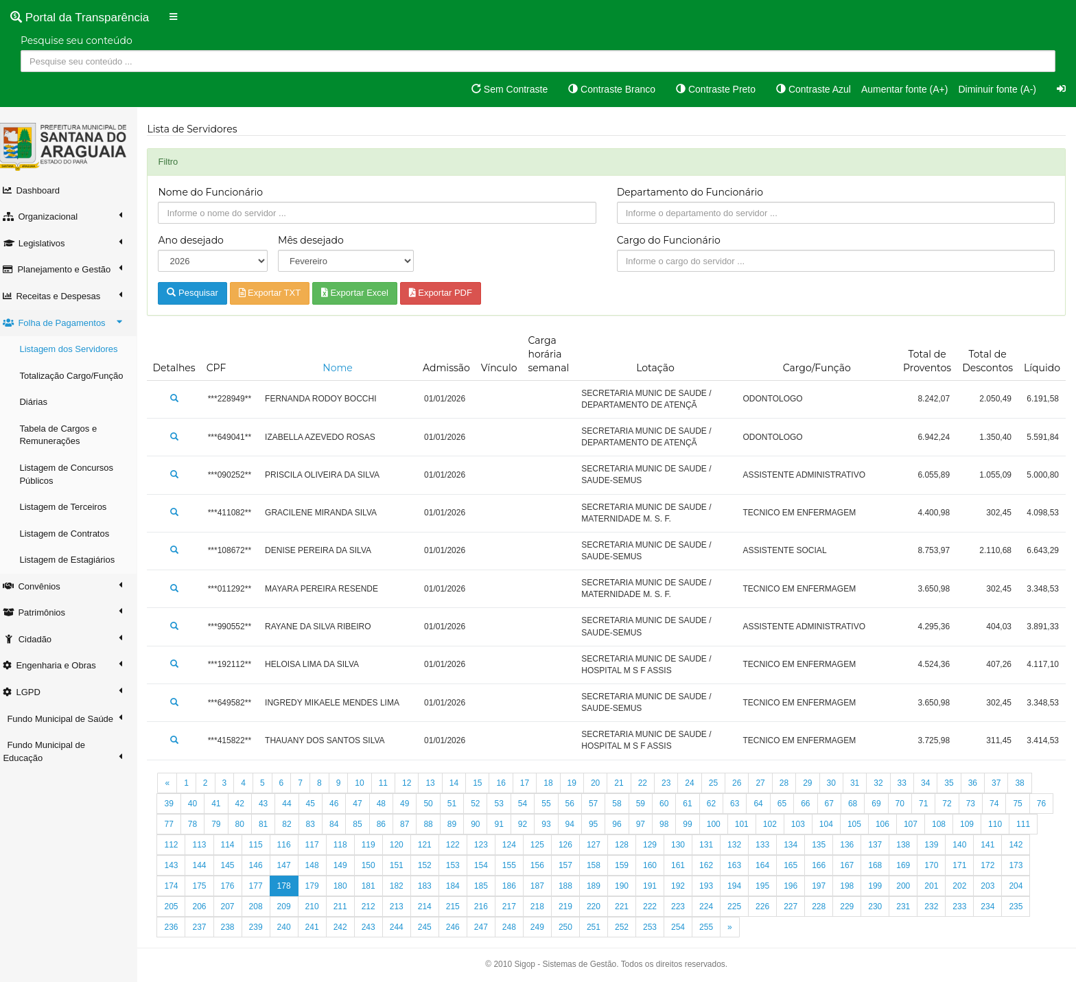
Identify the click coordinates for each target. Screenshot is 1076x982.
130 (714, 845)
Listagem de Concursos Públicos (74, 474)
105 (885, 824)
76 (176, 824)
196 (826, 886)
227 (826, 906)
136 (882, 845)
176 (263, 886)
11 (390, 783)
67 (836, 803)
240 (319, 927)
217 (544, 906)
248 (544, 927)
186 (544, 886)
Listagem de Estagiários (74, 559)
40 (199, 803)
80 (270, 824)
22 (649, 783)
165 (826, 865)
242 (375, 927)
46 (341, 803)
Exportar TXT (277, 293)
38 (1026, 783)
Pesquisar (199, 293)
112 (206, 845)
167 (882, 865)
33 (908, 783)
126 (600, 845)
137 (910, 845)
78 (223, 824)
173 (178, 886)
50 (435, 803)
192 (714, 886)
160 (685, 865)
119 (403, 845)
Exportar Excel (361, 293)
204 (178, 906)
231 (939, 906)
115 (291, 845)
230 (910, 906)
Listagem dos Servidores (76, 349)
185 (516, 886)
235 (178, 927)
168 (910, 865)
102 (801, 824)
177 (291, 886)
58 (624, 803)
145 (263, 865)
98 (694, 824)
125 (572, 845)
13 (437, 783)
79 (246, 824)
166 (854, 865)
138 (939, 845)
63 (742, 803)
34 (932, 783)
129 (685, 845)
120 (431, 845)
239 (291, 927)
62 (718, 803)
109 (998, 824)
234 (1023, 906)
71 (930, 803)
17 (531, 783)
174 (206, 886)
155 (544, 865)
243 (403, 927)
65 (788, 803)
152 (460, 865)
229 (882, 906)
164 (798, 865)
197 (854, 886)
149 (375, 865)
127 (629, 845)
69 (883, 803)
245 (460, 927)
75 (1024, 803)
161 (714, 865)
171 (995, 865)
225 (770, 906)
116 (319, 845)
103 (829, 824)
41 (223, 803)
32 (885, 783)
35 (956, 783)
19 (578, 783)
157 (600, 865)
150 (403, 865)
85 (388, 824)
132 (770, 845)
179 (347, 886)
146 (291, 865)
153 (488, 865)
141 (1023, 845)
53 (506, 803)
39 (176, 803)
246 (488, 927)
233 (995, 906)
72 (954, 803)
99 (718, 824)
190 (657, 886)
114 (263, 845)
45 (317, 803)
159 (657, 865)
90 (506, 824)
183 (460, 886)
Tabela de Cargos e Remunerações (65, 435)
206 (235, 906)
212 (403, 906)
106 (913, 824)
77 (199, 824)
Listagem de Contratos (72, 533)
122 (488, 845)
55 (553, 803)
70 (906, 803)
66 (812, 803)
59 (647, 803)
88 (458, 824)
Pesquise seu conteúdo (76, 40)
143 (206, 865)
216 (516, 906)
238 (263, 927)
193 (742, 886)
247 (516, 927)
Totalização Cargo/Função (78, 376)
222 (685, 906)
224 (742, 906)
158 (629, 865)
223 (714, 906)
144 (235, 865)
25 (720, 783)
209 (319, 906)
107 (941, 824)
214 (460, 906)
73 (977, 803)
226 (798, 906)
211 (375, 906)
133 (798, 845)
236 (206, 927)
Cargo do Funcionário (672, 240)
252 (657, 927)
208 (291, 906)
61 (694, 803)
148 (347, 865)
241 (347, 927)
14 (460, 783)
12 (414, 783)
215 (488, 906)
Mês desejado (317, 240)
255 (742, 927)
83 (341, 824)
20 (602, 783)
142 (178, 865)
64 (765, 803)
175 (235, 886)
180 (375, 886)
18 (555, 783)
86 (412, 824)
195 (798, 886)
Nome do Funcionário (217, 192)
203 (1023, 886)
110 (1026, 824)
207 (263, 906)
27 (767, 783)
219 (600, 906)
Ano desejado (198, 240)
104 (857, 824)
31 (861, 783)
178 (319, 886)
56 (576, 803)
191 (685, 886)
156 (572, 865)
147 (319, 865)
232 (967, 906)
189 (629, 886)
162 (742, 865)
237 (235, 927)
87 (435, 824)
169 (939, 865)
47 (364, 803)
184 (488, 886)
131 (742, 845)
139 (967, 845)
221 (657, 906)
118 (375, 845)
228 (854, 906)
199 (910, 886)
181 (403, 886)
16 (508, 783)
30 (838, 783)
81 (294, 824)
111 (178, 845)
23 (673, 783)
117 (347, 845)
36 (979, 783)
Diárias (40, 402)
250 (600, 927)
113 (235, 845)
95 (624, 824)
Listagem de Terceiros (70, 507)
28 (790, 783)
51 (458, 803)
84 (364, 824)
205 (206, 906)
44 (294, 803)
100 (744, 824)
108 (969, 824)
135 (854, 845)
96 (647, 824)
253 (685, 927)
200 (939, 886)
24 (696, 783)
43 (270, 803)
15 (484, 783)
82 (317, 824)
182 (431, 886)
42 (246, 803)
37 (1003, 783)
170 (967, 865)
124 (544, 845)
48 (388, 803)
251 (629, 927)
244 (431, 927)
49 (412, 803)
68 (859, 803)
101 (773, 824)
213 (431, 906)
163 (770, 865)
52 (482, 803)
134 (826, 845)
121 (460, 845)
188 (600, 886)
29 (814, 783)
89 (482, 824)
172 (1023, 865)
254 (714, 927)
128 (657, 845)
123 (516, 845)
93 (576, 824)
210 (347, 906)
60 (671, 803)
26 (744, 783)
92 (553, 824)
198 (882, 886)
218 (572, 906)
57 (600, 803)
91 (529, 824)
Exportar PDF (447, 293)
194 (770, 886)
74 (1001, 803)
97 (671, 824)
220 (629, 906)
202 (995, 886)
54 (529, 803)
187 (572, 886)
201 (967, 886)
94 (600, 824)
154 (516, 865)
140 (995, 845)
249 (572, 927)
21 (626, 783)
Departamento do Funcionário (693, 192)
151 (431, 865)
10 (366, 783)
